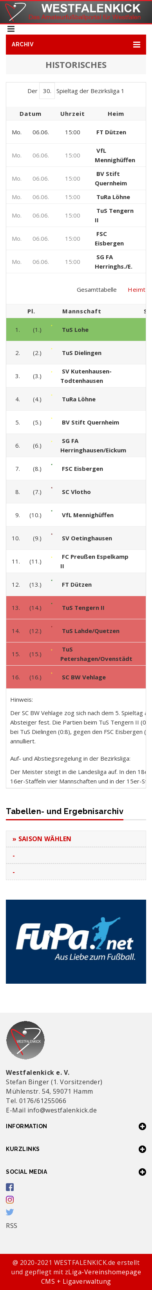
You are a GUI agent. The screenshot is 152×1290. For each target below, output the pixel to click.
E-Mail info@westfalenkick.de (51, 1110)
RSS (12, 1225)
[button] (76, 44)
